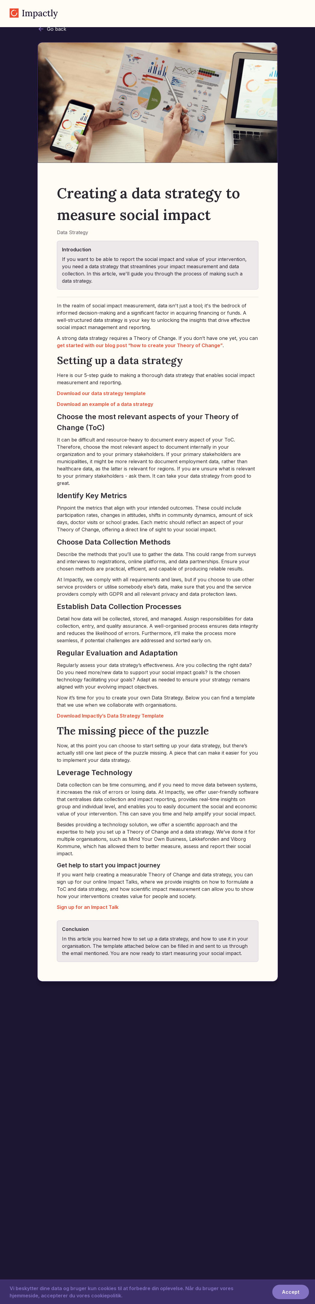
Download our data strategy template (101, 393)
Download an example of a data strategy (105, 404)
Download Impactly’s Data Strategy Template (110, 716)
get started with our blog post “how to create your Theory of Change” (140, 345)
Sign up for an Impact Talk (88, 907)
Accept (290, 1292)
